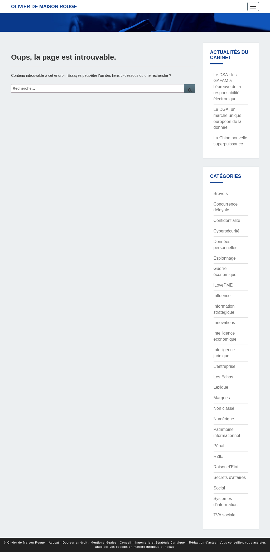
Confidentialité (227, 220)
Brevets (221, 193)
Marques (222, 398)
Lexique (221, 387)
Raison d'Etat (226, 467)
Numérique (224, 419)
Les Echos (223, 377)
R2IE (218, 456)
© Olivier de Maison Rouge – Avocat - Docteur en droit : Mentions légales (60, 542)
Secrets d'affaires (230, 477)
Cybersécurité (227, 231)
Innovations (224, 322)
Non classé (224, 408)
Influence (222, 295)
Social (219, 488)
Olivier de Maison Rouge (44, 6)
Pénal (219, 446)
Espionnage (225, 258)
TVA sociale (224, 515)
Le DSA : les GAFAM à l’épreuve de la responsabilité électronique (227, 87)
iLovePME (223, 285)
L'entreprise (224, 366)
